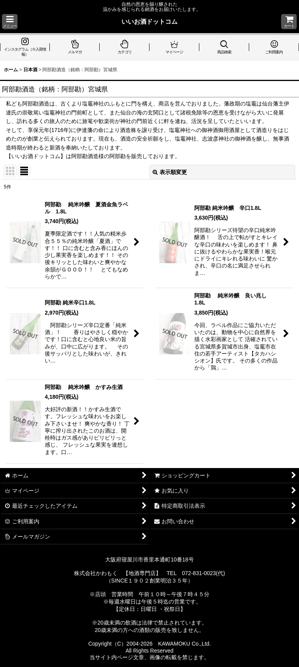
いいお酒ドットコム (149, 21)
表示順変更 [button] (170, 172)
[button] (10, 21)
